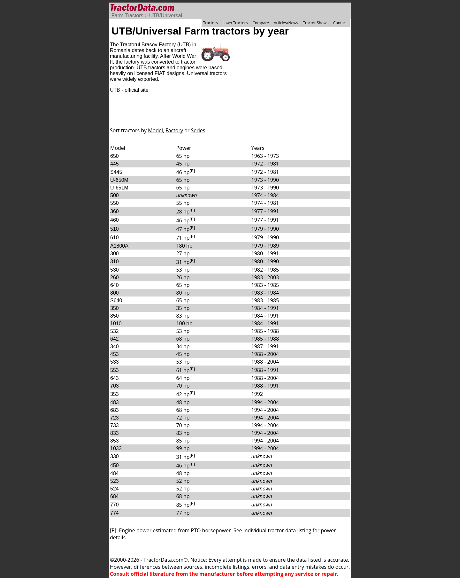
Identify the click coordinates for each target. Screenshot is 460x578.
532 (114, 331)
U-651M (119, 187)
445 (114, 163)
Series (198, 130)
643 (114, 378)
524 (114, 488)
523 (114, 481)
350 (114, 308)
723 (114, 417)
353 (114, 394)
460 (114, 220)
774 (114, 513)
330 (114, 456)
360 (114, 211)
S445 (116, 172)
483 (114, 402)
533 (114, 362)
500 (114, 195)
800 (114, 293)
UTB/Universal (165, 15)
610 (114, 237)
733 (114, 425)
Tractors (210, 23)
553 (114, 370)
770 (114, 504)
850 (114, 316)
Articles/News (286, 23)
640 (114, 285)
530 (114, 270)
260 (114, 277)
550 (114, 203)
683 (114, 410)
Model (155, 130)
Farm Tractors (127, 15)
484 (114, 473)
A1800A (119, 246)
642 (114, 339)
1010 (116, 323)
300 (114, 253)
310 (114, 261)
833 (114, 433)
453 (114, 354)
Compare (260, 23)
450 (114, 465)
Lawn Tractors (235, 23)
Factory (174, 130)
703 (114, 386)
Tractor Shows (315, 23)
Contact (340, 23)
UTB (115, 90)
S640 (116, 300)
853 (114, 440)
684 (114, 496)
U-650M (119, 180)
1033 (116, 448)
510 (114, 229)
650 (114, 156)
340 (114, 346)
